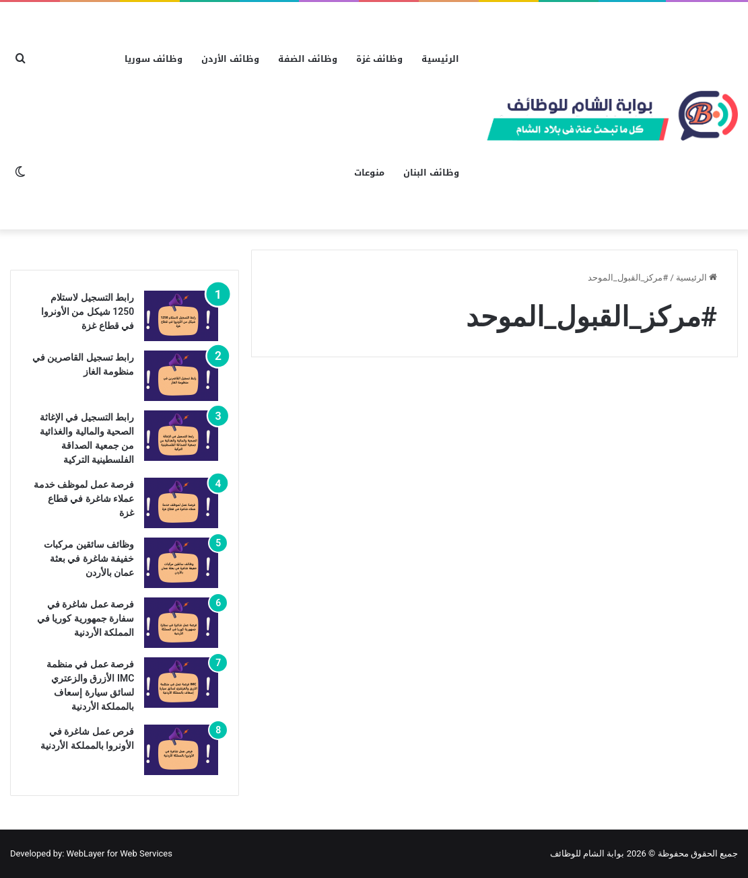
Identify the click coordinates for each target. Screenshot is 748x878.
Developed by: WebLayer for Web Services (91, 853)
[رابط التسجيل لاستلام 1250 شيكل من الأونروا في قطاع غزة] (181, 316)
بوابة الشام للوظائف (587, 853)
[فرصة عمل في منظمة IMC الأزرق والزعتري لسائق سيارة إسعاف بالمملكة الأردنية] (181, 682)
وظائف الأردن (230, 58)
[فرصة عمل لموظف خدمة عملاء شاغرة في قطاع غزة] (181, 503)
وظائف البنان (431, 172)
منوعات (369, 172)
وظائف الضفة (307, 58)
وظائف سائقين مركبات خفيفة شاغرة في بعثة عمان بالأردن (89, 558)
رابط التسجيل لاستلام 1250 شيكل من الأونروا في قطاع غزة (87, 311)
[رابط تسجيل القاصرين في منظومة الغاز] (181, 376)
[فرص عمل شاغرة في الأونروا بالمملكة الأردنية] (181, 750)
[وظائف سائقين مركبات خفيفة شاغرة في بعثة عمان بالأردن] (181, 563)
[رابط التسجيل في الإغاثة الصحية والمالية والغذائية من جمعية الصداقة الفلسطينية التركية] (181, 435)
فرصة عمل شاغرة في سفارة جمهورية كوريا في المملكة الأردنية (85, 618)
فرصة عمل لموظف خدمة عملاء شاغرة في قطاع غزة (84, 498)
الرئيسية (440, 58)
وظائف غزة (379, 58)
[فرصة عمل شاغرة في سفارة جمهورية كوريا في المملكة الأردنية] (181, 622)
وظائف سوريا (153, 58)
